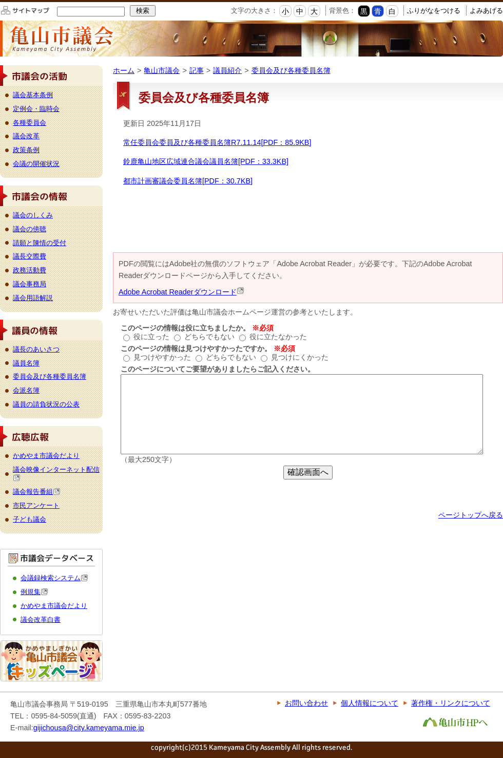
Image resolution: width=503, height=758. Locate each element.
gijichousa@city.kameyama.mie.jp (88, 728)
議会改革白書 (41, 619)
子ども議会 (29, 519)
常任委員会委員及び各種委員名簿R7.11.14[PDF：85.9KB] (217, 142)
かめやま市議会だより (46, 455)
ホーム (123, 70)
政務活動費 (29, 270)
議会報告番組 (37, 491)
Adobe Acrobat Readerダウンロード (181, 292)
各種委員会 (29, 122)
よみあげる (486, 10)
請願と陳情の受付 (39, 243)
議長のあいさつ (36, 349)
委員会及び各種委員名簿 (291, 70)
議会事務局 (29, 284)
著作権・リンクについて (450, 703)
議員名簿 (26, 363)
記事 (196, 70)
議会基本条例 (33, 95)
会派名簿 (26, 390)
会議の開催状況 (36, 164)
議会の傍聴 (29, 229)
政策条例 (26, 150)
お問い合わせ (306, 703)
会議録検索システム (54, 578)
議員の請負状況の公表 (46, 404)
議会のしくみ (33, 215)
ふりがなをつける (433, 10)
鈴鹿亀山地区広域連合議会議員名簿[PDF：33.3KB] (205, 161)
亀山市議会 (162, 70)
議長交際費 (29, 256)
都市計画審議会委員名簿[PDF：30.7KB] (188, 181)
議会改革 (26, 136)
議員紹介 (227, 70)
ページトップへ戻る (470, 515)
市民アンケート (36, 505)
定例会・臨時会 (36, 109)
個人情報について (369, 703)
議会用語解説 (33, 298)
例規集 (34, 592)
